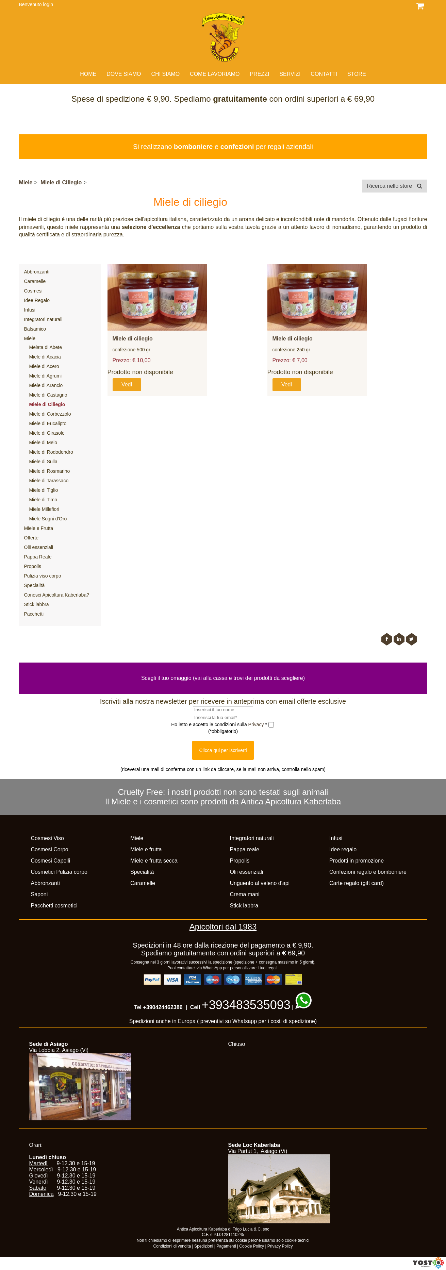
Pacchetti (34, 614)
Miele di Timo (43, 499)
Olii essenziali (38, 547)
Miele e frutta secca (154, 861)
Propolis (33, 566)
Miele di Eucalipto (48, 423)
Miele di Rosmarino (49, 471)
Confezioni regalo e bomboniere (368, 872)
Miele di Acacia (45, 357)
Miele (26, 182)
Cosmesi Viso (47, 838)
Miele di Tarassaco (49, 480)
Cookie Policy (251, 1246)
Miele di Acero (44, 366)
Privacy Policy (280, 1246)
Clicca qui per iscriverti (223, 750)
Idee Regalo (37, 300)
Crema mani (245, 894)
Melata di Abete (45, 347)
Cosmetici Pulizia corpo (59, 872)
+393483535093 (246, 1005)
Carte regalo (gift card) (356, 883)
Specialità (34, 585)
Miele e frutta (146, 849)
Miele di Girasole (47, 433)
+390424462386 (162, 1007)
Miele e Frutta (38, 528)
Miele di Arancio (46, 385)
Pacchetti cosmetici (54, 905)
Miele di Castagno (48, 395)
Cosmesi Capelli (50, 861)
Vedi (126, 384)
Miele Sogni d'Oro (48, 518)
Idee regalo (343, 849)
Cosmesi (33, 291)
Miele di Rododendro (51, 452)
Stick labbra (36, 604)
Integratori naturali (43, 319)
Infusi (29, 310)
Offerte (31, 537)
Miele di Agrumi (45, 376)
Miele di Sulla (43, 461)
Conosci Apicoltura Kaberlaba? (56, 595)
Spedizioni (203, 1246)
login (48, 4)
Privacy (256, 724)
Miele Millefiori (44, 509)
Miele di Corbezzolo (50, 414)
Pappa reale (244, 849)
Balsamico (35, 329)
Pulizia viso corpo (42, 576)
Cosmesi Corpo (49, 849)
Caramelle (35, 281)
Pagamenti (226, 1246)
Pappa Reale (38, 556)
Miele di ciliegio (133, 338)
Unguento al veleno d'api (260, 883)
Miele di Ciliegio (61, 182)
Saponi (39, 894)
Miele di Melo (43, 442)
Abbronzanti (37, 271)
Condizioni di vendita (172, 1246)
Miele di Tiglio (43, 490)
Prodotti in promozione (356, 861)
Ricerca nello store (394, 186)
